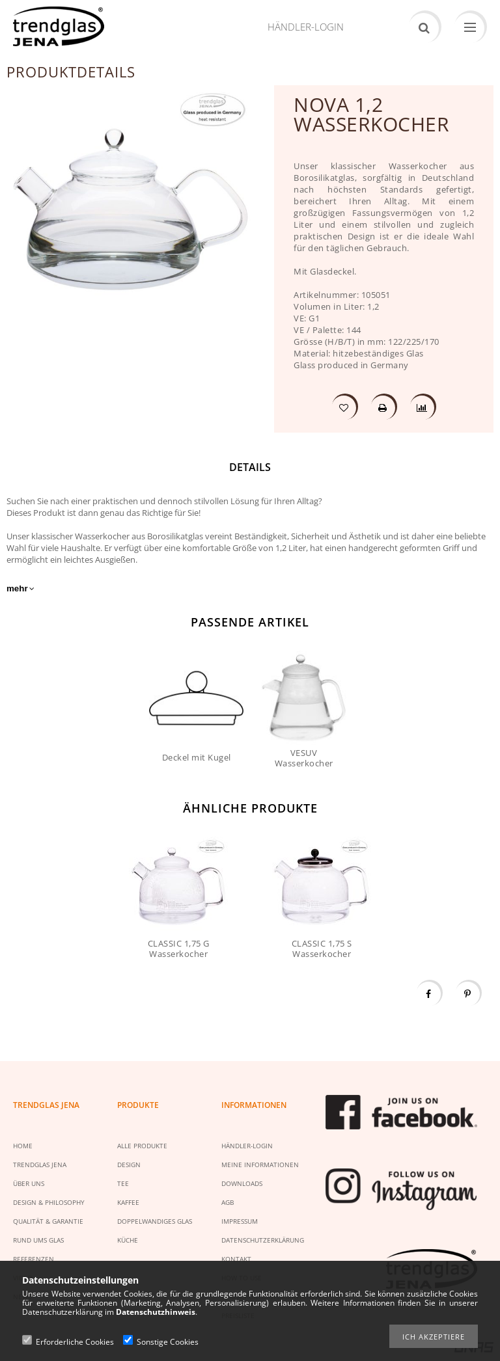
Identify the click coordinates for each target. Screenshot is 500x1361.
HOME (23, 1145)
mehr (17, 588)
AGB (227, 1202)
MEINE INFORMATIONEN (260, 1164)
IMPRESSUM (239, 1221)
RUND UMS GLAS (38, 1240)
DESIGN (129, 1164)
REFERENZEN (33, 1258)
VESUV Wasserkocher (304, 758)
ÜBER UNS (28, 1183)
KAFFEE (128, 1202)
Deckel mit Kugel (196, 757)
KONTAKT (236, 1258)
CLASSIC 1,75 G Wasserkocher (179, 948)
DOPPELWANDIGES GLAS (154, 1221)
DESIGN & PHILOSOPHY (49, 1202)
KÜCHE (127, 1240)
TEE (123, 1183)
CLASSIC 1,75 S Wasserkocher (322, 948)
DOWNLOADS (241, 1183)
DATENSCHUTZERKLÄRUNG (262, 1240)
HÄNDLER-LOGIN (247, 1145)
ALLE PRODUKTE (142, 1145)
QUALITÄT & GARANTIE (48, 1221)
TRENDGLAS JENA (39, 1164)
